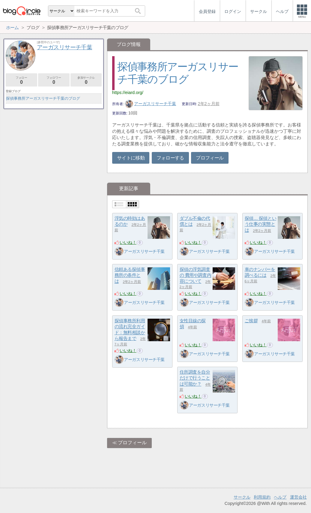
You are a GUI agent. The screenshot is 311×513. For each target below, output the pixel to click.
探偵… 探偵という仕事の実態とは (261, 224)
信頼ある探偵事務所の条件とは (130, 275)
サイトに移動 (131, 157)
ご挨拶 (251, 320)
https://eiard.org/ (127, 92)
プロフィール (209, 157)
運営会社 (298, 497)
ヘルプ (280, 497)
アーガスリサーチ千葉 (150, 103)
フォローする (170, 157)
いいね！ (128, 242)
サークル (242, 497)
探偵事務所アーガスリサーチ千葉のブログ (43, 98)
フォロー (21, 80)
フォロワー (54, 80)
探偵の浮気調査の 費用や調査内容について (195, 275)
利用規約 (262, 497)
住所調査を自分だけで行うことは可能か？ (195, 377)
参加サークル (86, 80)
